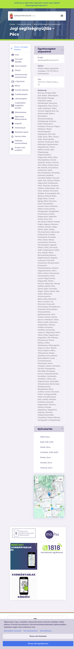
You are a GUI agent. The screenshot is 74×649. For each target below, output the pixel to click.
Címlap (12, 24)
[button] (49, 50)
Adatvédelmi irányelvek (12, 631)
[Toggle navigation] (62, 16)
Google (62, 517)
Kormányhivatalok (20, 16)
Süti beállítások (45, 631)
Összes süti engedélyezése (38, 643)
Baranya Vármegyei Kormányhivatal (47, 24)
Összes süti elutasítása (38, 636)
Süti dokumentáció (30, 631)
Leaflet (48, 517)
